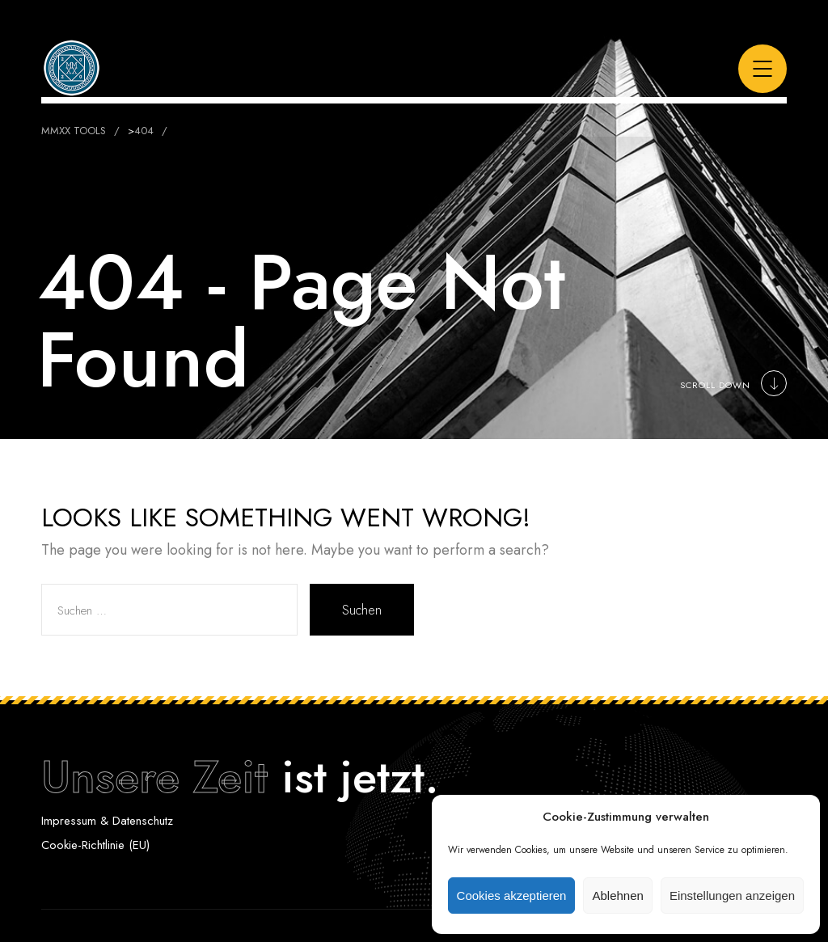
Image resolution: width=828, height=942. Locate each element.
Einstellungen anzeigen (732, 895)
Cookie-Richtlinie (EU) (95, 845)
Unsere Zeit (154, 776)
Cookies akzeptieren (512, 895)
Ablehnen (617, 895)
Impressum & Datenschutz (107, 821)
